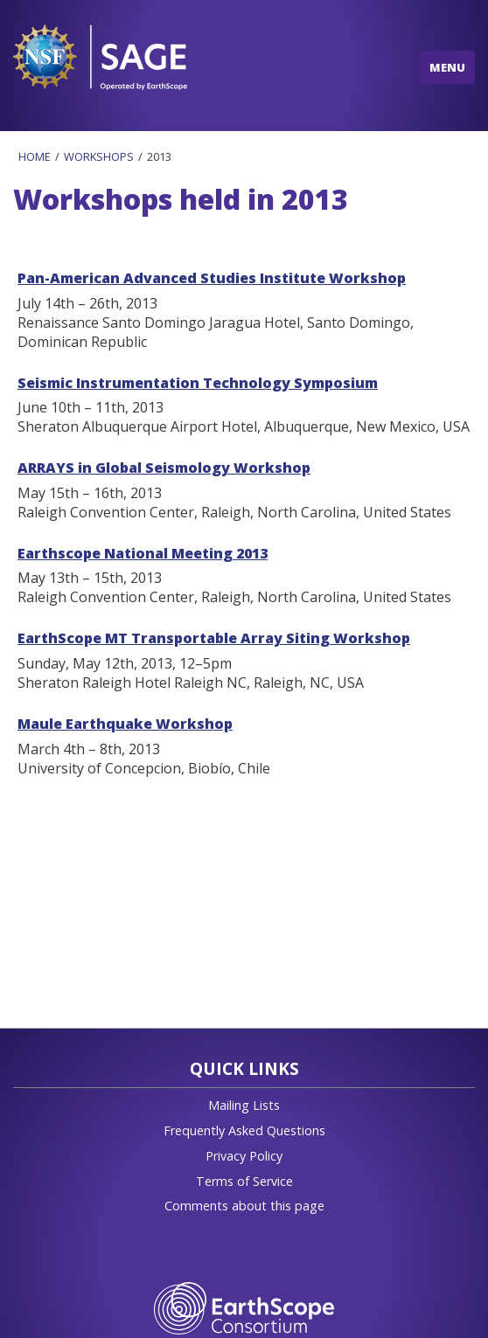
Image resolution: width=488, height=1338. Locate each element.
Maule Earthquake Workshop (125, 723)
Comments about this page (244, 1205)
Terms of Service (244, 1181)
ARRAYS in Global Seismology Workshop (163, 467)
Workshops (99, 156)
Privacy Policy (244, 1155)
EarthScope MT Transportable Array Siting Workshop (213, 638)
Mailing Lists (244, 1105)
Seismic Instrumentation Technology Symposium (197, 382)
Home (34, 156)
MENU (447, 67)
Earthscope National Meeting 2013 (142, 553)
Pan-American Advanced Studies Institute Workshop (211, 278)
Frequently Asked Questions (244, 1130)
